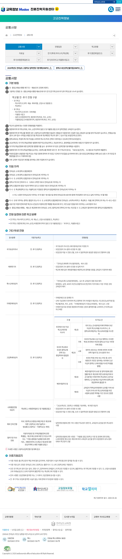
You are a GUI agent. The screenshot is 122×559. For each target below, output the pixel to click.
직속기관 (38, 516)
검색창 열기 (110, 9)
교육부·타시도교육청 (102, 516)
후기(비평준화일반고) (21, 59)
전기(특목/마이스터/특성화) (58, 53)
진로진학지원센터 (42, 9)
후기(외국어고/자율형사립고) (58, 59)
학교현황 (95, 46)
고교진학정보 (17, 35)
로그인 (119, 2)
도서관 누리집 (69, 516)
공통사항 (30, 35)
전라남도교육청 (99, 2)
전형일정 (58, 46)
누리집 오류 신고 (18, 529)
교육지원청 (9, 516)
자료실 (21, 53)
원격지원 (68, 529)
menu (118, 9)
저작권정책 (46, 529)
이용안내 (5, 529)
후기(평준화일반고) (95, 53)
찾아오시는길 (57, 529)
